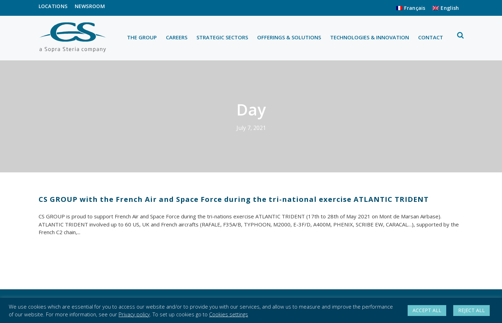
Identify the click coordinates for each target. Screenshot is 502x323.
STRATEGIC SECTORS (222, 37)
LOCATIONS (53, 6)
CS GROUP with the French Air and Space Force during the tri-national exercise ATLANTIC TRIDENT (234, 199)
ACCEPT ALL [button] (427, 310)
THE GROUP (142, 37)
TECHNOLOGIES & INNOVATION (369, 37)
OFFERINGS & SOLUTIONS (289, 37)
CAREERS (176, 37)
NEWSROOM (90, 6)
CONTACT (430, 37)
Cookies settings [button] (228, 314)
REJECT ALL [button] (471, 310)
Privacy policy (134, 314)
